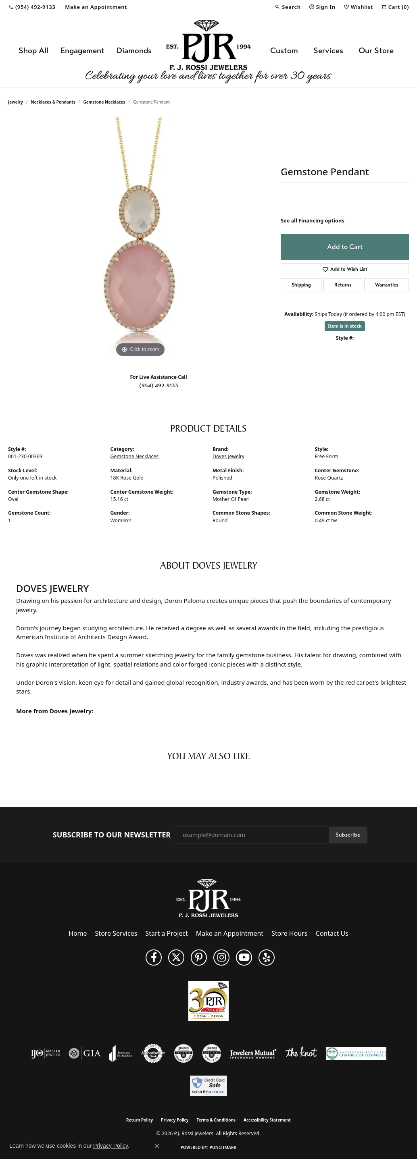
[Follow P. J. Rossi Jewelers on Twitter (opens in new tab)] (176, 957)
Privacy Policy (174, 1120)
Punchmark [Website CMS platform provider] (223, 1147)
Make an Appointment (229, 933)
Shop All (33, 51)
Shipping (301, 285)
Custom (284, 51)
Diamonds (134, 51)
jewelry (15, 102)
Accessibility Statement (267, 1120)
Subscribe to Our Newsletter (112, 835)
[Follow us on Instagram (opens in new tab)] (221, 957)
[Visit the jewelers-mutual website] (253, 1053)
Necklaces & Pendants (53, 102)
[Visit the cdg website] (183, 1053)
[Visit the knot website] (301, 1053)
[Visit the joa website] (120, 1053)
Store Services (116, 933)
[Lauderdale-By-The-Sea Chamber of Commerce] (356, 1053)
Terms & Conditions (216, 1120)
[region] (140, 238)
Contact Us (332, 933)
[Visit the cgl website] (212, 1053)
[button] (287, 7)
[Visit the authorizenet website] (153, 1053)
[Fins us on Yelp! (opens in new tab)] (267, 957)
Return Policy (139, 1120)
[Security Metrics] (208, 1086)
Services (328, 51)
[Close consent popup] (156, 1146)
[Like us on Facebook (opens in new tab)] (154, 957)
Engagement (82, 51)
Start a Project (166, 933)
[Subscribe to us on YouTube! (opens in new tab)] (244, 957)
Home (78, 933)
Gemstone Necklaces (104, 102)
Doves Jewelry (228, 456)
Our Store (376, 51)
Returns (343, 285)
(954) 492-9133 (158, 385)
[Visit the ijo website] (46, 1053)
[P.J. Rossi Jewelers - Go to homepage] (208, 897)
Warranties (386, 285)
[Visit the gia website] (85, 1053)
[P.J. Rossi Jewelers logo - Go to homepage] (208, 50)
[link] (31, 7)
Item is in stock (345, 326)
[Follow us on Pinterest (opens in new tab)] (199, 957)
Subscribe (348, 834)
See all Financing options (312, 220)
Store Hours (289, 933)
